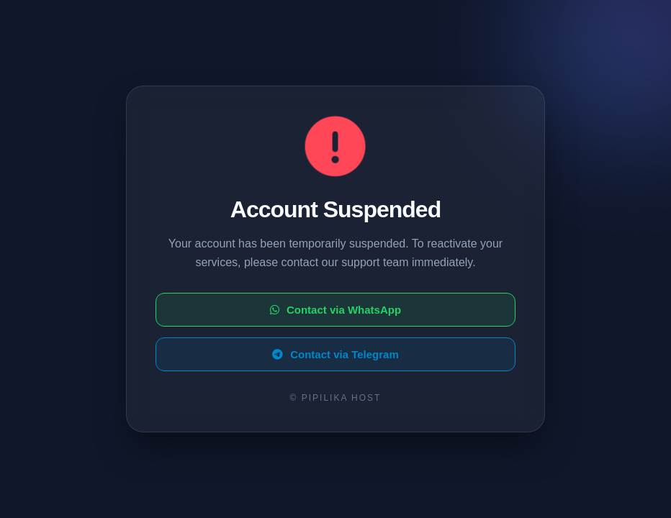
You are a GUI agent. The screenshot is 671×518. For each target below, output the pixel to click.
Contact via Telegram (335, 354)
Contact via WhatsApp (335, 310)
